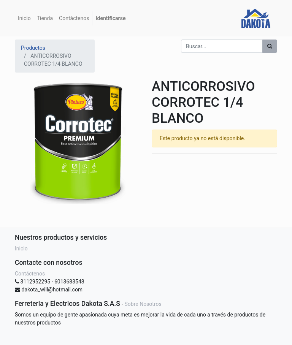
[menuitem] (24, 18)
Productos (33, 48)
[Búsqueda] (269, 46)
